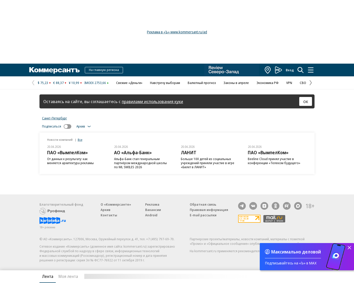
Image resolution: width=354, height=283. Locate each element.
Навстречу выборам (165, 82)
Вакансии (153, 209)
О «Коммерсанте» (116, 204)
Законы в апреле (236, 82)
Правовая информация (209, 209)
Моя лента (68, 276)
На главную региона (104, 69)
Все (80, 140)
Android (151, 215)
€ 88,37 (58, 82)
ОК (305, 101)
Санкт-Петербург (54, 118)
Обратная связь (203, 204)
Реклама (152, 204)
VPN (289, 82)
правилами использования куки (152, 101)
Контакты (109, 215)
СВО (303, 82)
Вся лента (288, 276)
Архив (105, 209)
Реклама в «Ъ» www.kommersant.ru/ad (177, 32)
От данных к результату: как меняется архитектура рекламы (70, 161)
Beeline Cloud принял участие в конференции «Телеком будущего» (274, 161)
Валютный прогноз (202, 82)
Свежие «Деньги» (129, 82)
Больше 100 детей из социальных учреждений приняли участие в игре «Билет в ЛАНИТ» (207, 163)
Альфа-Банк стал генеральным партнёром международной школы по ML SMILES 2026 (140, 163)
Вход (290, 70)
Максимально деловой (296, 252)
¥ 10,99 (74, 82)
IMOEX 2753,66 (95, 82)
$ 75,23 (43, 82)
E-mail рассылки (203, 215)
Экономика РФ (267, 82)
